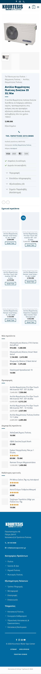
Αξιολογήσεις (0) (14, 184)
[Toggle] (7, 173)
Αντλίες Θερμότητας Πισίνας (22, 145)
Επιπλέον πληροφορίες (18, 178)
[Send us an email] (22, 640)
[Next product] (3, 202)
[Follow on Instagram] (19, 640)
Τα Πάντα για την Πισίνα (15, 76)
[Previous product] (8, 202)
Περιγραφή (12, 173)
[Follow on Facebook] (16, 640)
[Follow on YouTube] (24, 640)
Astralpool (13, 148)
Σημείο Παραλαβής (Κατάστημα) (16, 190)
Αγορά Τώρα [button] (10, 243)
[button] (33, 7)
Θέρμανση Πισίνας (12, 79)
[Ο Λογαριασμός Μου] (29, 7)
